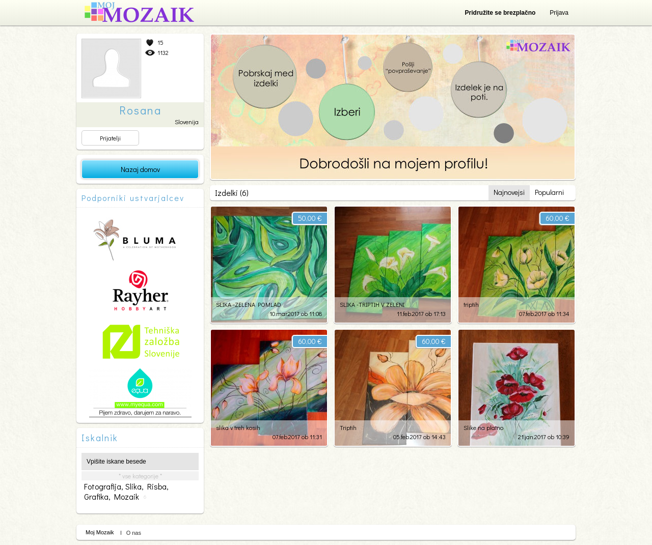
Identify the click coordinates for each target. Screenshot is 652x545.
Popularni (549, 192)
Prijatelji (110, 138)
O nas (133, 533)
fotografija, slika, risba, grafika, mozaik (126, 491)
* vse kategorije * (140, 476)
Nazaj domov (140, 169)
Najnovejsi (509, 192)
